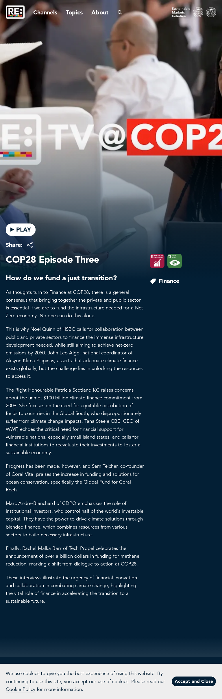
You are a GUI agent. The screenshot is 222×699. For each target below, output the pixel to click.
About (99, 12)
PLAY (20, 229)
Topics (74, 12)
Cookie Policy (20, 689)
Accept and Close (194, 681)
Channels (45, 12)
